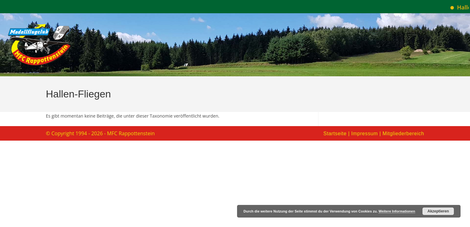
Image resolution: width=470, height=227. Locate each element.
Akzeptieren (438, 211)
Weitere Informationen (397, 211)
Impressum (364, 133)
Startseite (335, 133)
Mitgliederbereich (403, 133)
